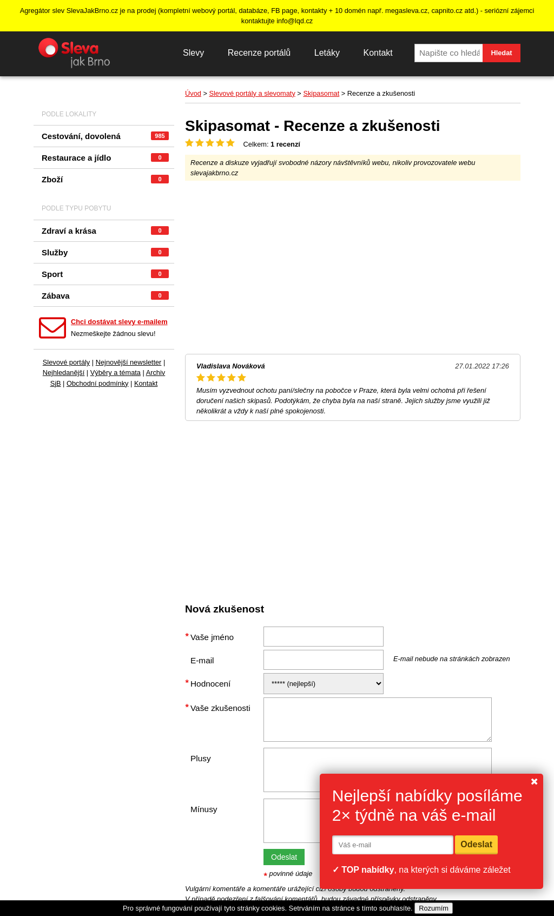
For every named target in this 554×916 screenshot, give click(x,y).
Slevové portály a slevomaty (252, 93)
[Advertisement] (352, 267)
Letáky (327, 52)
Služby (105, 252)
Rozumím (434, 908)
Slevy (193, 52)
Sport (105, 274)
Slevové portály (66, 362)
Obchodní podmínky (98, 383)
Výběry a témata (115, 372)
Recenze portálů (259, 52)
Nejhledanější (64, 372)
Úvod (193, 93)
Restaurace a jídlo (105, 157)
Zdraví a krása (105, 230)
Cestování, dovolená (105, 136)
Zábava (105, 295)
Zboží (105, 179)
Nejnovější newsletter (129, 362)
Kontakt (377, 52)
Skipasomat (321, 93)
